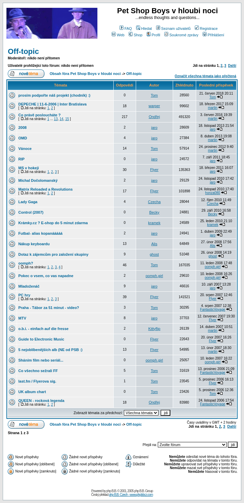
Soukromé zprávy (181, 35)
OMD (22, 138)
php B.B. (111, 491)
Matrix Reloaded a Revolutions (45, 189)
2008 (22, 127)
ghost (154, 254)
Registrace (206, 28)
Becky (154, 212)
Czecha (154, 202)
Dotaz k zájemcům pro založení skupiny (53, 254)
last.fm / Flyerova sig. (37, 381)
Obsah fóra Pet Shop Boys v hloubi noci (85, 74)
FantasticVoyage (212, 309)
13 (56, 119)
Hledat (144, 28)
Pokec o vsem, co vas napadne (45, 276)
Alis (154, 244)
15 (67, 119)
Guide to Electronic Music (41, 339)
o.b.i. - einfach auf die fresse (43, 329)
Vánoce (25, 149)
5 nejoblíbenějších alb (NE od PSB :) (50, 350)
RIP (21, 159)
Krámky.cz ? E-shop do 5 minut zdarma (53, 223)
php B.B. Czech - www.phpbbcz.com (131, 495)
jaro (154, 127)
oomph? (25, 263)
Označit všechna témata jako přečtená (205, 76)
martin (213, 108)
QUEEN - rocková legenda (41, 401)
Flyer (154, 170)
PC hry (24, 295)
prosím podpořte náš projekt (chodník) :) (54, 95)
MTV (22, 318)
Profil (153, 35)
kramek (154, 223)
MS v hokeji (28, 168)
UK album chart (32, 392)
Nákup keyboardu (34, 244)
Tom (154, 95)
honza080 (212, 193)
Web (118, 35)
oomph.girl (213, 267)
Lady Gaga (27, 202)
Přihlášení (213, 35)
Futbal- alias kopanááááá (40, 233)
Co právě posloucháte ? (39, 115)
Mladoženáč (28, 286)
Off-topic (23, 51)
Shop (136, 35)
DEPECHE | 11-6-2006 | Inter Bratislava (52, 104)
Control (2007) (30, 212)
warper (154, 106)
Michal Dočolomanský (38, 180)
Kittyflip (154, 329)
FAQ (125, 28)
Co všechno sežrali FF (38, 371)
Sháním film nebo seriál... (40, 360)
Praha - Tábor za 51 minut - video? (48, 308)
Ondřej (154, 117)
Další (232, 65)
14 (61, 119)
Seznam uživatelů (173, 28)
